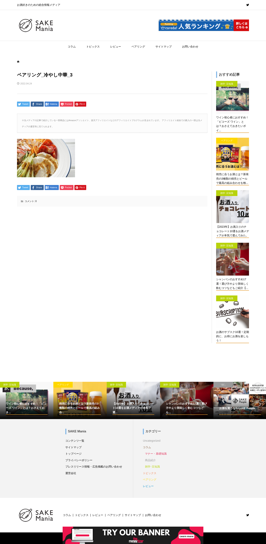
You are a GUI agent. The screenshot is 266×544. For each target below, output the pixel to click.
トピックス (93, 46)
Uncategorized (151, 440)
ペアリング (138, 46)
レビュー (115, 46)
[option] (26, 400)
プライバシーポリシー (78, 460)
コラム (72, 46)
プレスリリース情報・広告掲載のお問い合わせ (93, 466)
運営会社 (70, 473)
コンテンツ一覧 (74, 440)
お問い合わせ (190, 46)
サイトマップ (163, 46)
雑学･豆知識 (152, 466)
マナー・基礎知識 (156, 453)
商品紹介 (150, 460)
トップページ (73, 453)
